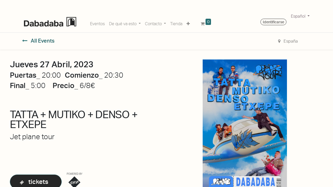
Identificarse (273, 22)
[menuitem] (97, 23)
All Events (38, 41)
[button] (188, 23)
